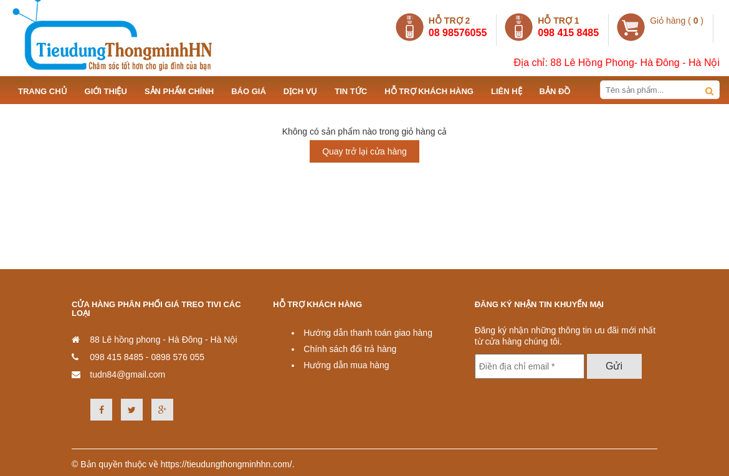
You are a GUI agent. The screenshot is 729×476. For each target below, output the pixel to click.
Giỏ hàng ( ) (676, 21)
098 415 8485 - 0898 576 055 (147, 357)
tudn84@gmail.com (127, 374)
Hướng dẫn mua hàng (346, 365)
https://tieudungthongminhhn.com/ (226, 464)
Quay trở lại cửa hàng (364, 151)
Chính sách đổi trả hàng (349, 349)
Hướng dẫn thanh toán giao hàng (367, 333)
